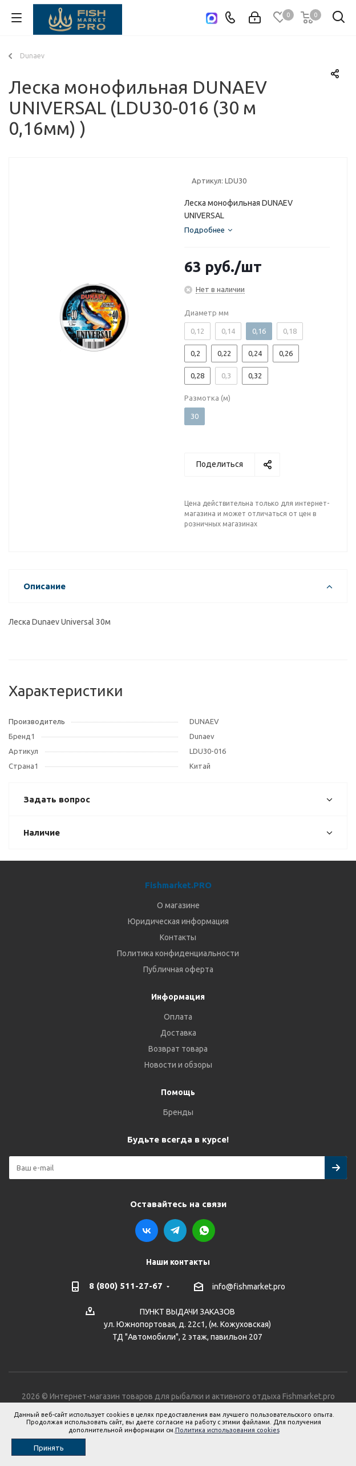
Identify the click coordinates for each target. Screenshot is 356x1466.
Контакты (178, 937)
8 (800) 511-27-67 (126, 1286)
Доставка (178, 1032)
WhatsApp (203, 1230)
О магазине (178, 905)
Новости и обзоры (178, 1064)
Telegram (175, 1230)
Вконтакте (146, 1230)
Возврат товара (178, 1048)
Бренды (178, 1112)
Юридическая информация (178, 921)
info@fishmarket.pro (248, 1286)
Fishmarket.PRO (178, 885)
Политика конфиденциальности (178, 953)
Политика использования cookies (227, 1430)
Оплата (178, 1016)
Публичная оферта (178, 969)
